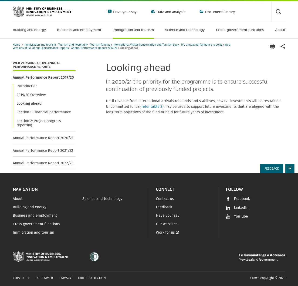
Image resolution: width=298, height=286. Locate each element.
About (18, 199)
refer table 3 (152, 106)
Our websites (166, 224)
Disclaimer (44, 278)
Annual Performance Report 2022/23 (43, 163)
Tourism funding (100, 44)
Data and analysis (170, 11)
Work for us (165, 232)
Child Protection (92, 278)
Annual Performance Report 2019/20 (94, 48)
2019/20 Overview (31, 95)
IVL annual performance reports (202, 44)
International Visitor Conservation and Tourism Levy (146, 44)
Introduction (27, 86)
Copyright (21, 278)
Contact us (165, 199)
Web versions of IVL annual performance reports (37, 65)
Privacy (65, 278)
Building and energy (29, 207)
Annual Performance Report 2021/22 (43, 150)
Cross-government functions (36, 224)
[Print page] (272, 46)
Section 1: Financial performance (44, 112)
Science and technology (102, 199)
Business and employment (35, 215)
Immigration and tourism (40, 44)
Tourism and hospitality (73, 44)
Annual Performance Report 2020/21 (43, 138)
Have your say (124, 11)
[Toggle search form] (278, 11)
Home (16, 44)
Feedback (164, 207)
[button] (290, 168)
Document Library (219, 11)
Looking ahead (29, 103)
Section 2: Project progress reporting (39, 123)
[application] (283, 46)
